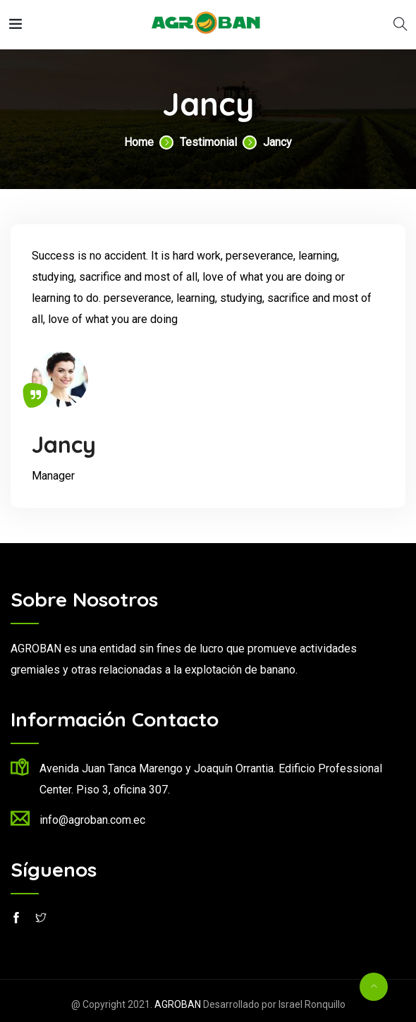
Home (139, 142)
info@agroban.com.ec (92, 820)
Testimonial (208, 142)
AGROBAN (177, 1004)
